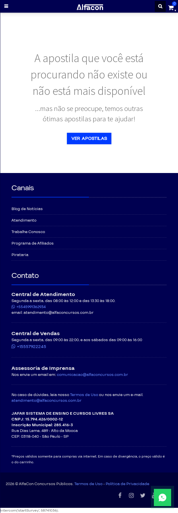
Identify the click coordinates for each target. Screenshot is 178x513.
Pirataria (19, 255)
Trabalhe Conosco (28, 232)
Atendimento (23, 220)
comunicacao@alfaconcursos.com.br (92, 375)
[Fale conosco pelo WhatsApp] (145, 497)
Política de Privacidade (127, 484)
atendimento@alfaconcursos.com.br (46, 401)
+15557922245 (31, 346)
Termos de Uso (84, 395)
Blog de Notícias (27, 209)
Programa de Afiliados (32, 243)
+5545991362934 (31, 307)
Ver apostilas (89, 138)
